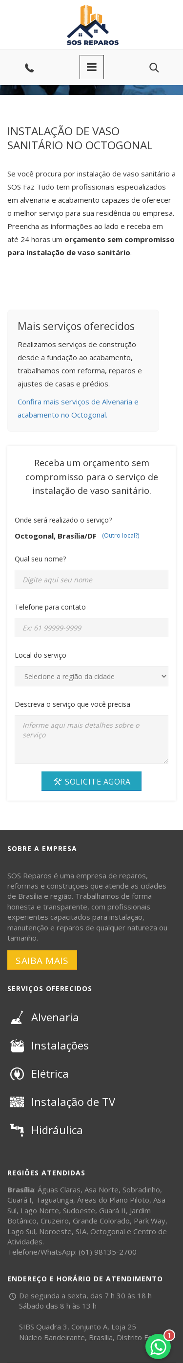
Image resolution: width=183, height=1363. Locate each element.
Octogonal (107, 1231)
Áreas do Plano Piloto (113, 1200)
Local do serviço (40, 655)
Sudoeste (79, 1210)
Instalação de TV (61, 1101)
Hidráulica (45, 1129)
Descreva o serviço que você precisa (72, 704)
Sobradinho (141, 1189)
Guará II (112, 1210)
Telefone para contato (50, 607)
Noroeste (55, 1231)
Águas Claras (59, 1189)
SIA (81, 1231)
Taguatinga (54, 1200)
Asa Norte (101, 1189)
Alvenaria (43, 1017)
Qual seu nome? (40, 558)
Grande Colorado (101, 1220)
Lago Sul (21, 1231)
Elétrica (38, 1073)
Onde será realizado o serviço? (63, 519)
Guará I (19, 1200)
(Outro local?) (120, 535)
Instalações (48, 1045)
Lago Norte (39, 1210)
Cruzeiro (55, 1220)
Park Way (149, 1220)
